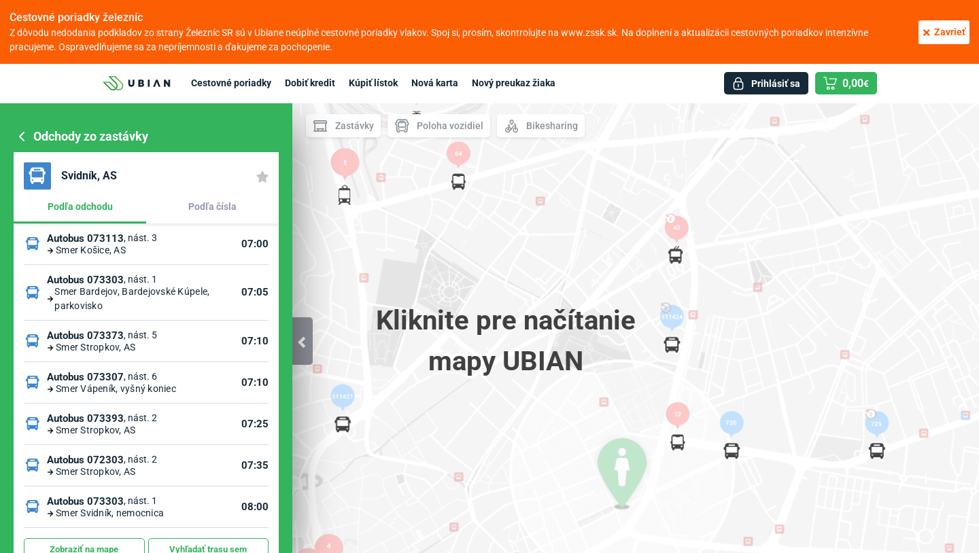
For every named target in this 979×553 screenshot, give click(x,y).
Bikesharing (541, 126)
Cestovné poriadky (231, 82)
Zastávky (343, 126)
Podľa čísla (212, 206)
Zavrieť (944, 32)
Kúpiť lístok (373, 82)
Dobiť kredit (310, 82)
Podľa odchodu (80, 206)
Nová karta (434, 82)
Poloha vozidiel (438, 126)
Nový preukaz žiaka (513, 82)
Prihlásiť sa (775, 83)
